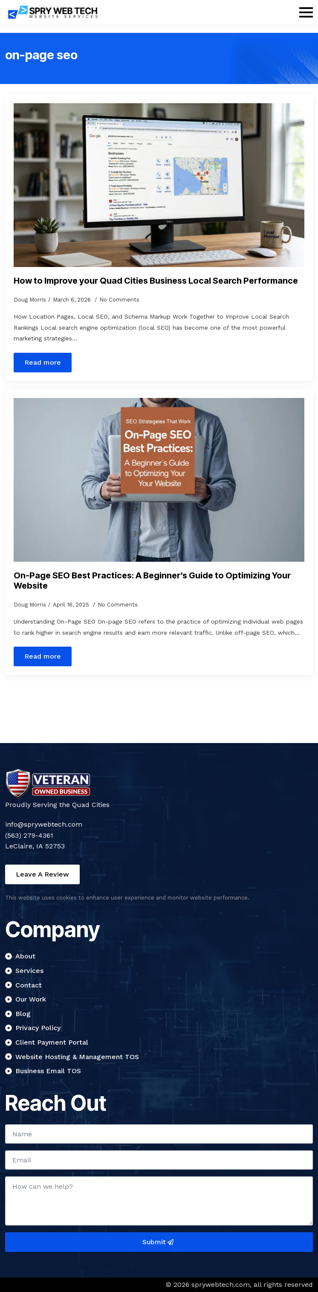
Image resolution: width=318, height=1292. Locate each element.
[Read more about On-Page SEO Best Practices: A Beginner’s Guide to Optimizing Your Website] (43, 656)
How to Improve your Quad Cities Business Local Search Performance (156, 281)
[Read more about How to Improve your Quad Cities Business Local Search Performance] (43, 362)
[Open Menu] (306, 12)
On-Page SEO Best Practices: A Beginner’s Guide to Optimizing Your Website (152, 580)
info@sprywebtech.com (43, 824)
